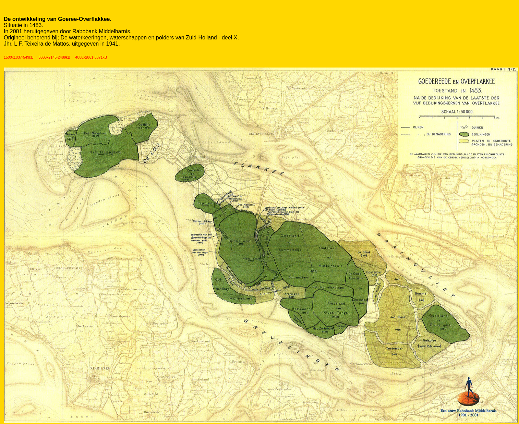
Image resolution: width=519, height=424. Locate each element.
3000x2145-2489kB (54, 57)
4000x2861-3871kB (91, 57)
